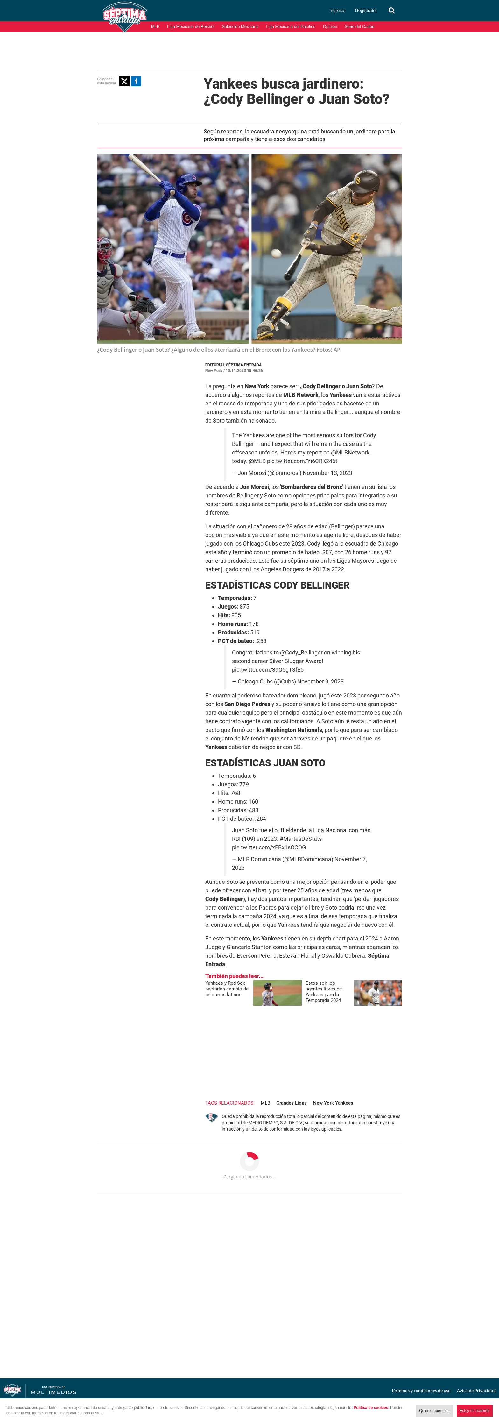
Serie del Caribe (359, 26)
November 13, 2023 (327, 473)
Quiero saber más (434, 1410)
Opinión (330, 26)
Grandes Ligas (291, 1103)
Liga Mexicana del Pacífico (290, 26)
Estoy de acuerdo (474, 1410)
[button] (124, 81)
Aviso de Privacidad (476, 1390)
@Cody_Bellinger (301, 652)
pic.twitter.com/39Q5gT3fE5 (268, 670)
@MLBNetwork (350, 452)
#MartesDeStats (301, 839)
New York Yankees (333, 1103)
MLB (155, 26)
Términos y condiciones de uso (421, 1390)
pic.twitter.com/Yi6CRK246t (302, 461)
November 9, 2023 (320, 681)
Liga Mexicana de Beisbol (190, 26)
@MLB (257, 461)
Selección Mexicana (240, 26)
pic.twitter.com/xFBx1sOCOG (269, 847)
